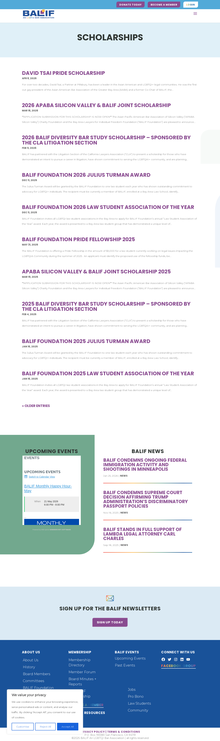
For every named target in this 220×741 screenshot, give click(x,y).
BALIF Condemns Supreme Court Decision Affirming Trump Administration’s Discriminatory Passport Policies (145, 499)
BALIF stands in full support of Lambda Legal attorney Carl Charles (142, 534)
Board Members (36, 673)
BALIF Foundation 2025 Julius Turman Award (86, 341)
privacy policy (92, 730)
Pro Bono (136, 695)
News (123, 475)
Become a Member (164, 4)
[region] (45, 711)
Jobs (132, 688)
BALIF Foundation (38, 687)
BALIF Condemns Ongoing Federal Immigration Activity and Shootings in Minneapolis (145, 464)
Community (138, 709)
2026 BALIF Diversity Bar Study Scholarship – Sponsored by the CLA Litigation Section (106, 140)
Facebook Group (178, 664)
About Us (30, 659)
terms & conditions (123, 730)
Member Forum (82, 671)
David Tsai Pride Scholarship (63, 73)
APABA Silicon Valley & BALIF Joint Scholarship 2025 (96, 271)
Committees (33, 680)
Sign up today (110, 621)
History (29, 666)
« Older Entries (36, 405)
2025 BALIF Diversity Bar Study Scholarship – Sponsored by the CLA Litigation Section (106, 306)
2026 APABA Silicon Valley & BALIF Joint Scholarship (96, 105)
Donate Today (130, 4)
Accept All (68, 726)
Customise (22, 726)
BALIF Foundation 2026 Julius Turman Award (86, 175)
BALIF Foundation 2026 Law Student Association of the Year (108, 207)
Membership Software (60, 530)
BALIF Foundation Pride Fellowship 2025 (78, 239)
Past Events (125, 664)
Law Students (139, 702)
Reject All (45, 726)
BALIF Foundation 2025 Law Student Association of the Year (108, 373)
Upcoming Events (130, 657)
